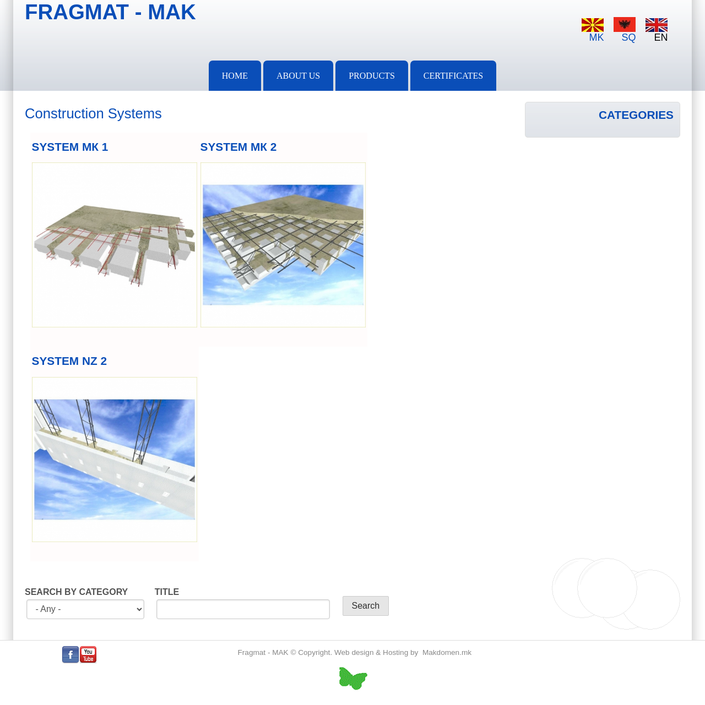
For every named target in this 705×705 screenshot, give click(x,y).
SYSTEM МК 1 (70, 146)
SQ (625, 30)
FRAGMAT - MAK (110, 12)
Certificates (453, 75)
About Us (298, 75)
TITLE (167, 592)
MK (593, 30)
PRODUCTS (372, 75)
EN (657, 30)
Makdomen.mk (446, 652)
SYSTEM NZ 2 (69, 360)
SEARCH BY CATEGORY (76, 592)
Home (235, 75)
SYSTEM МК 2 (238, 146)
